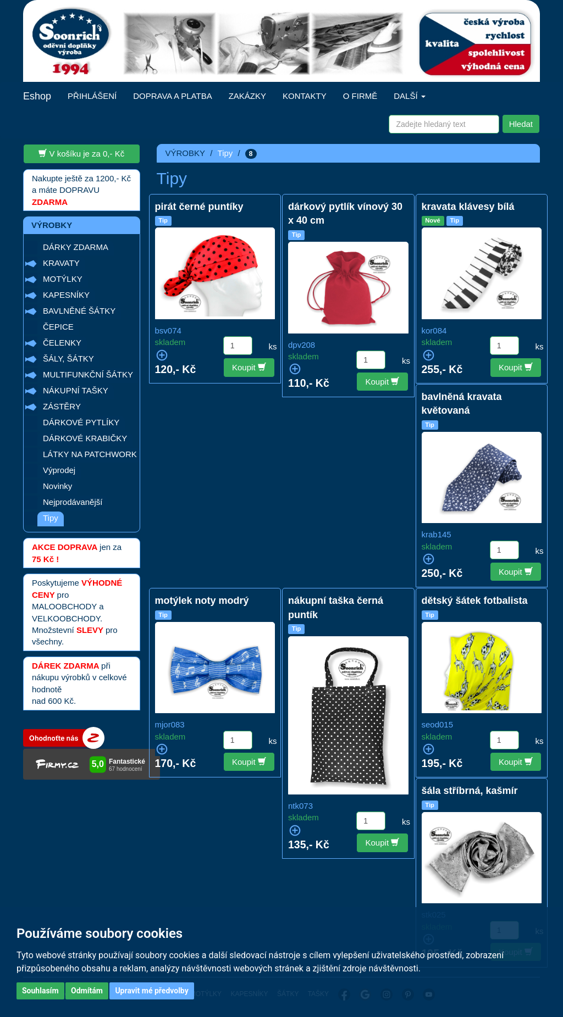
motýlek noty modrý (202, 600)
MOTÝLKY (62, 279)
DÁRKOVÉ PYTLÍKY (81, 422)
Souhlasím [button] (40, 990)
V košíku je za (81, 153)
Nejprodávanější (72, 502)
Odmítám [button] (87, 990)
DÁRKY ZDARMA (75, 247)
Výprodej (59, 470)
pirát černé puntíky (199, 206)
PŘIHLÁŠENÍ (92, 96)
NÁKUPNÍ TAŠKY (75, 390)
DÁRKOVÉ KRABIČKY (85, 438)
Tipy (50, 518)
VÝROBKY (185, 153)
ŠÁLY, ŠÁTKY (68, 358)
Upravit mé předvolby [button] (151, 990)
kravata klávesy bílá (468, 206)
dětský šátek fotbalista (475, 600)
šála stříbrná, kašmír (470, 790)
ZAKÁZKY (247, 96)
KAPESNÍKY (66, 294)
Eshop (37, 96)
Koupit (249, 367)
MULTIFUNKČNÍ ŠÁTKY (88, 374)
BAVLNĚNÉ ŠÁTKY (79, 310)
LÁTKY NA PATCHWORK (90, 454)
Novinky (57, 486)
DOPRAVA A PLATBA (172, 96)
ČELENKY (62, 342)
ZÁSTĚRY (62, 406)
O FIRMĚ (360, 96)
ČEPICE (58, 326)
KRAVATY (61, 263)
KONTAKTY (305, 96)
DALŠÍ (410, 96)
